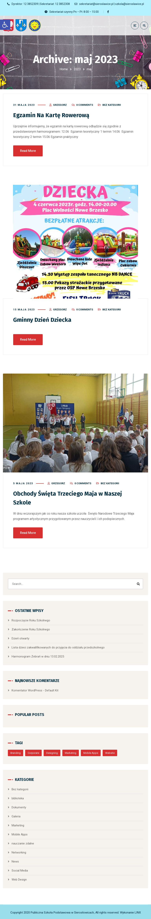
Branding (15, 751)
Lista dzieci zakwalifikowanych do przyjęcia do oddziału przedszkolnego (58, 646)
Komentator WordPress (27, 689)
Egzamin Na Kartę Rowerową (51, 114)
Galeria (16, 815)
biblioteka (18, 797)
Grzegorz (60, 104)
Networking (19, 851)
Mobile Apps (90, 751)
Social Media (20, 869)
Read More (28, 150)
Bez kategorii (111, 104)
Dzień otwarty (20, 637)
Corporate (33, 751)
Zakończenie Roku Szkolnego (31, 628)
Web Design (19, 878)
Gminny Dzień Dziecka (42, 319)
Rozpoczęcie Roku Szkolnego (31, 619)
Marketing (70, 751)
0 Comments (84, 104)
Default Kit (51, 689)
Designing (52, 751)
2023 (77, 69)
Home (64, 69)
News (15, 860)
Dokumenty (19, 806)
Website (110, 751)
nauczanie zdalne (23, 842)
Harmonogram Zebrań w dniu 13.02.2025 (38, 655)
